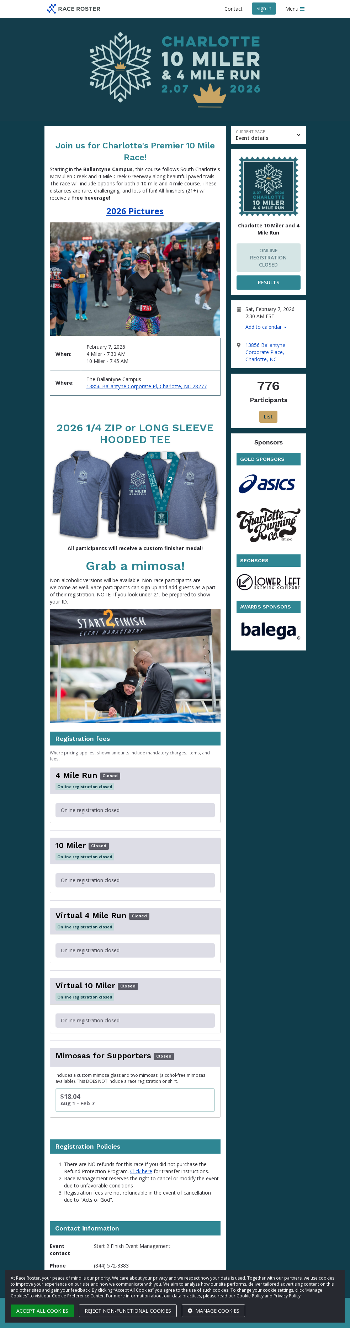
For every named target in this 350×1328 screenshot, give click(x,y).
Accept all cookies (42, 1310)
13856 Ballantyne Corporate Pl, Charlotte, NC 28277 (146, 386)
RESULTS (268, 282)
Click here (141, 1171)
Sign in (263, 8)
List (268, 416)
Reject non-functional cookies (128, 1310)
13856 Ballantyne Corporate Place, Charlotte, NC (265, 352)
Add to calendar (266, 326)
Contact (233, 8)
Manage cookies (213, 1310)
